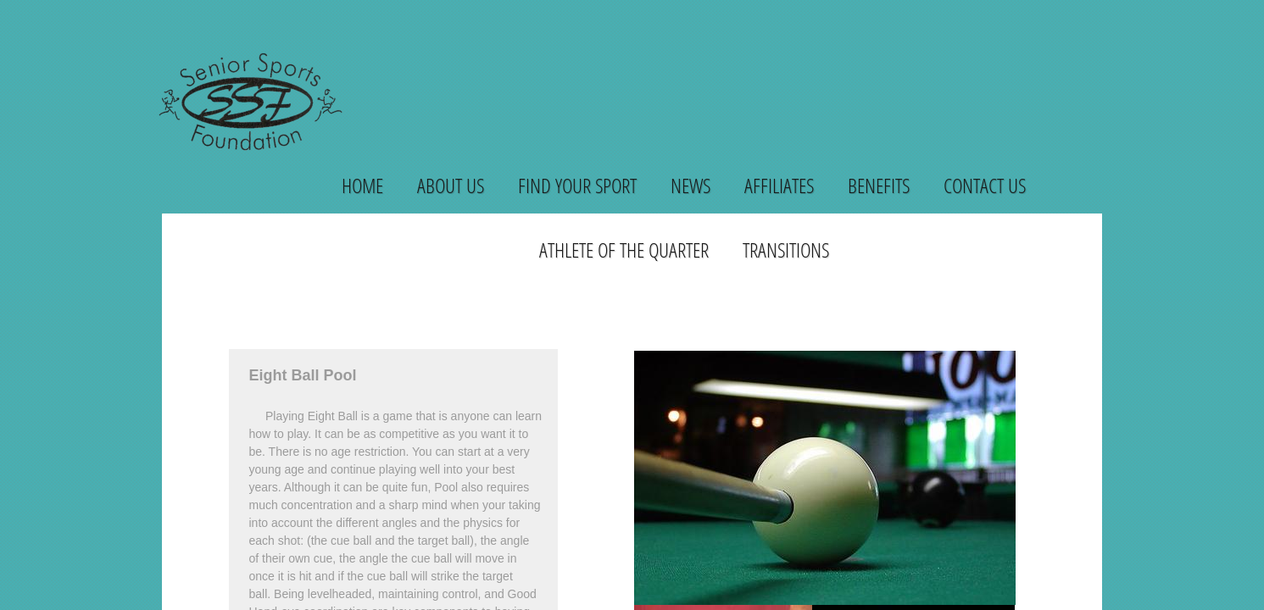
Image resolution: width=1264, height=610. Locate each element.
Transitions (786, 249)
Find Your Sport (577, 185)
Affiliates (779, 185)
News (690, 185)
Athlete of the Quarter (624, 249)
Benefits (879, 185)
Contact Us (985, 185)
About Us (450, 185)
